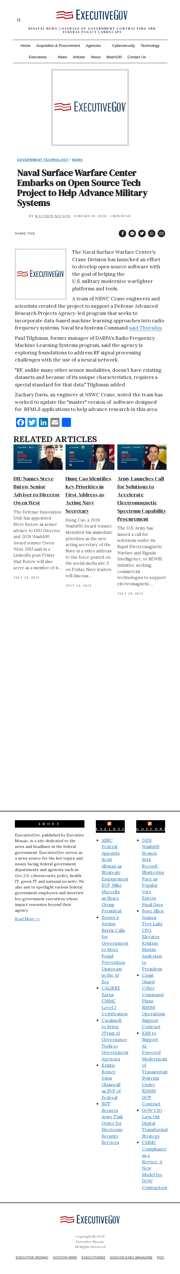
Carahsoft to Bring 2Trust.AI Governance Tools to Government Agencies (115, 1035)
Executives (38, 57)
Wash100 (114, 57)
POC (92, 1257)
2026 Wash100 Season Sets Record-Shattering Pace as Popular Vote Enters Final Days (153, 867)
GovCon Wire (69, 1252)
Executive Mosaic (34, 1252)
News (62, 57)
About (95, 57)
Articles (79, 57)
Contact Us (137, 57)
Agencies (93, 45)
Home (26, 45)
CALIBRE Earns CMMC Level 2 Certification (115, 996)
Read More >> (27, 913)
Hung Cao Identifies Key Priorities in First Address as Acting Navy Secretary (88, 494)
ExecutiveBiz (121, 824)
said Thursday (145, 328)
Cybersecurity (123, 45)
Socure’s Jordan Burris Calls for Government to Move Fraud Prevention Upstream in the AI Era (115, 944)
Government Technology (43, 159)
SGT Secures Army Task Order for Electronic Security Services (112, 1118)
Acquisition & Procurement (58, 45)
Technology (150, 45)
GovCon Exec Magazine (141, 1252)
